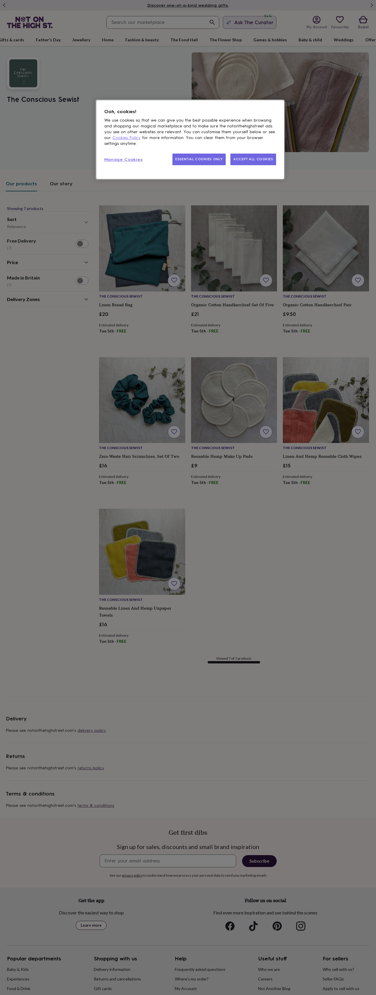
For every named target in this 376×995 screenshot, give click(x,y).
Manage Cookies (123, 159)
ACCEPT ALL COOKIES (253, 159)
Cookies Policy (126, 138)
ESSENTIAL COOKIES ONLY (199, 159)
